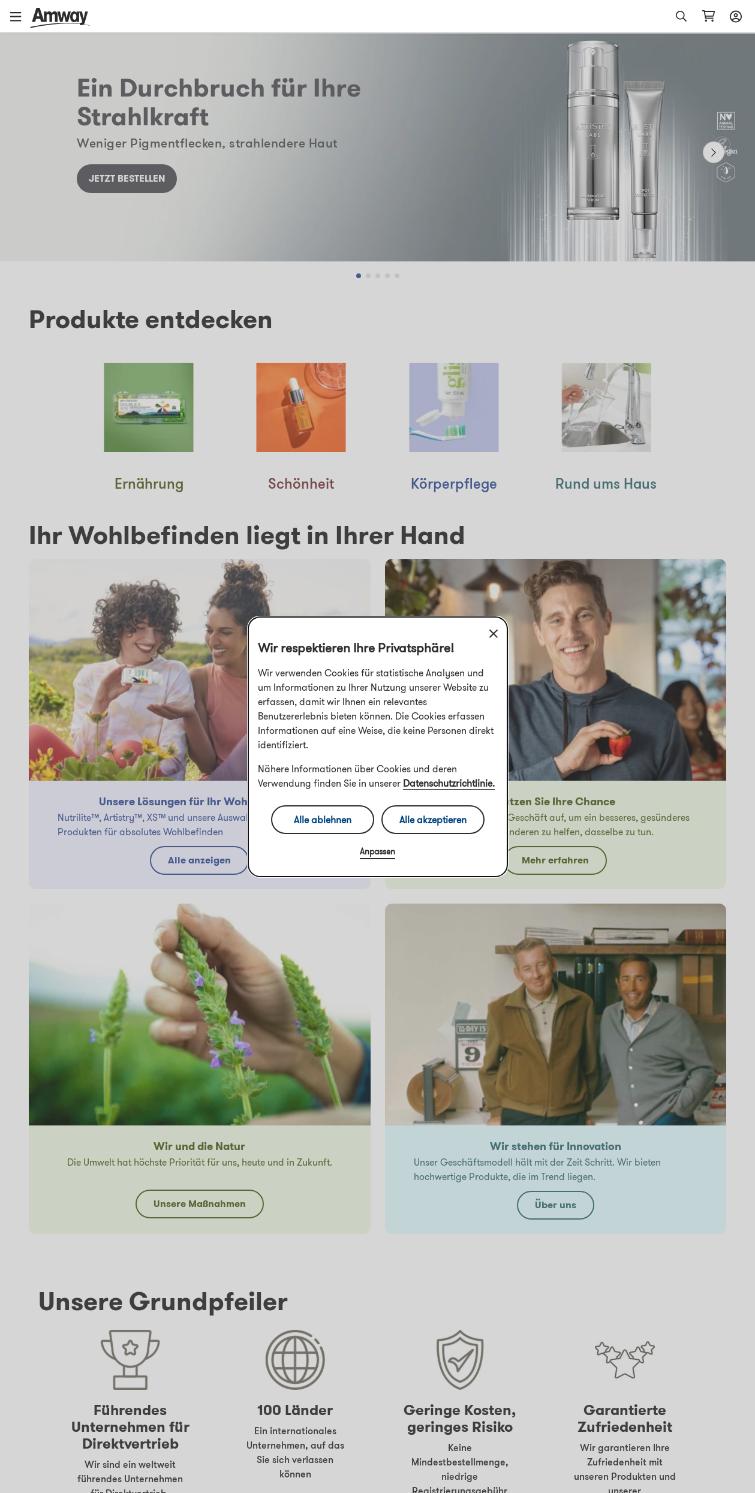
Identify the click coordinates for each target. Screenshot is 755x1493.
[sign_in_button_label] (734, 16)
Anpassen (377, 851)
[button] (20, 16)
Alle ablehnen (322, 820)
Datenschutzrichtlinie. (449, 783)
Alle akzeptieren (433, 820)
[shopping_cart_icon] (708, 16)
